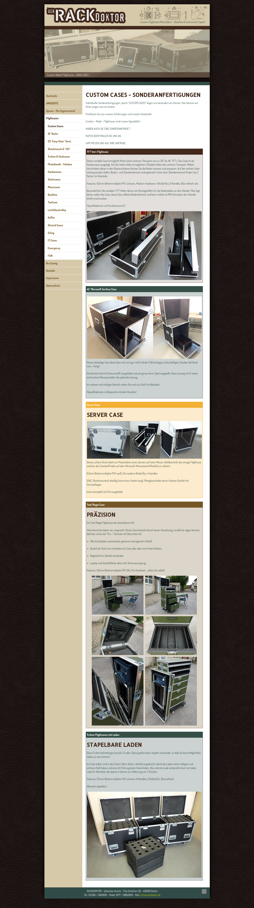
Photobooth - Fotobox (60, 164)
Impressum (52, 278)
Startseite (51, 96)
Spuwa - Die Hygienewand (60, 111)
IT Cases (52, 240)
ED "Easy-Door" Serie (59, 141)
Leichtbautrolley (57, 210)
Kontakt (50, 270)
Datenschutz (53, 285)
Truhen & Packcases (59, 156)
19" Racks (53, 133)
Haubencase (54, 172)
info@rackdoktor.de (150, 895)
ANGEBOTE (52, 103)
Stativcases (54, 179)
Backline (52, 194)
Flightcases (52, 118)
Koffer (51, 217)
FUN (50, 255)
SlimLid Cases (55, 225)
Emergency (54, 248)
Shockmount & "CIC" (59, 149)
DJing (51, 233)
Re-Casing (52, 263)
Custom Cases (56, 126)
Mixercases (54, 187)
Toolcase (53, 202)
